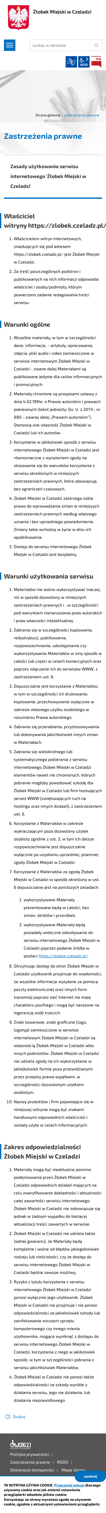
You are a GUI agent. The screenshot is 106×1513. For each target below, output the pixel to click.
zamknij (90, 1476)
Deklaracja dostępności (21, 1444)
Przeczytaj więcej (69, 1485)
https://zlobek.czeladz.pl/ (63, 955)
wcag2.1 (84, 62)
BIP (96, 62)
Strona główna (47, 115)
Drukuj (19, 1416)
